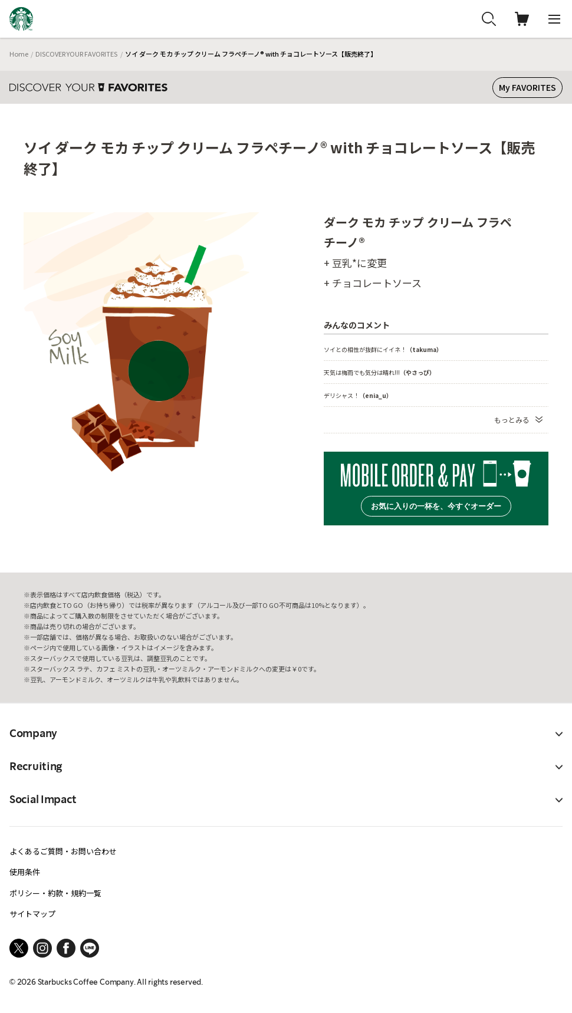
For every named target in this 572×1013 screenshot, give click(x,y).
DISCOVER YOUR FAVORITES (76, 53)
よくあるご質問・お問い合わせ (63, 851)
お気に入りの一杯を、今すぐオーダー (436, 506)
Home (18, 53)
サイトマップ (32, 913)
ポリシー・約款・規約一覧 (55, 893)
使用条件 (24, 871)
